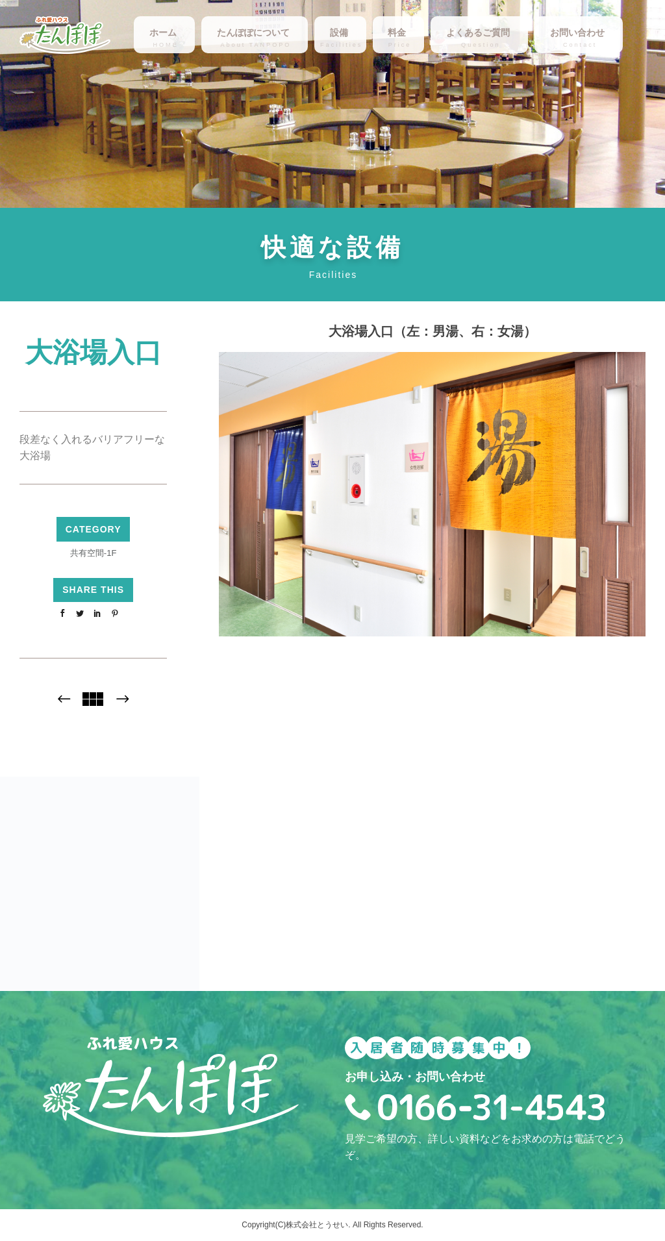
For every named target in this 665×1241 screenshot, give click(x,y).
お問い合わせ (577, 32)
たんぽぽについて (253, 32)
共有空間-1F (93, 553)
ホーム (163, 32)
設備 (339, 32)
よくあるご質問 (478, 32)
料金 (397, 32)
